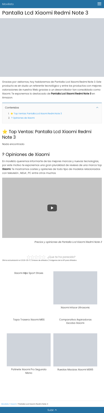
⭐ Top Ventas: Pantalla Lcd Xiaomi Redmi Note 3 (36, 113)
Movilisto (8, 4)
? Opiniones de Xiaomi (23, 117)
